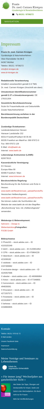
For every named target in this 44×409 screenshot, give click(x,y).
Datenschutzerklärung (9, 349)
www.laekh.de (15, 150)
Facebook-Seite (12, 341)
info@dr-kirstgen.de (10, 69)
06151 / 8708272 (25, 14)
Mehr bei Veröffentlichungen (23, 399)
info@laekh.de (14, 147)
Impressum (5, 346)
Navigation (12, 21)
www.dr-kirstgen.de (9, 72)
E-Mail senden (6, 337)
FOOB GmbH (7, 231)
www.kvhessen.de (17, 176)
